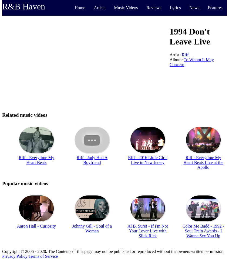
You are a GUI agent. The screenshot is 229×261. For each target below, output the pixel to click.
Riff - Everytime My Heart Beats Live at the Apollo (203, 162)
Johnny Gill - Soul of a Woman (92, 228)
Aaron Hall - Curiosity (36, 226)
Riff (185, 55)
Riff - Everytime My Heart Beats (36, 160)
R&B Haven (23, 6)
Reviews (153, 7)
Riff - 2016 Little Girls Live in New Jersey (147, 160)
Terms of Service (43, 256)
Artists (100, 7)
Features (215, 7)
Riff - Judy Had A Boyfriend (92, 160)
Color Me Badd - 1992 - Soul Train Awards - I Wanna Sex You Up (203, 231)
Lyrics (175, 7)
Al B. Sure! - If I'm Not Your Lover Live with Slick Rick (147, 231)
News (194, 7)
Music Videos (126, 7)
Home (80, 7)
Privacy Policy (15, 256)
